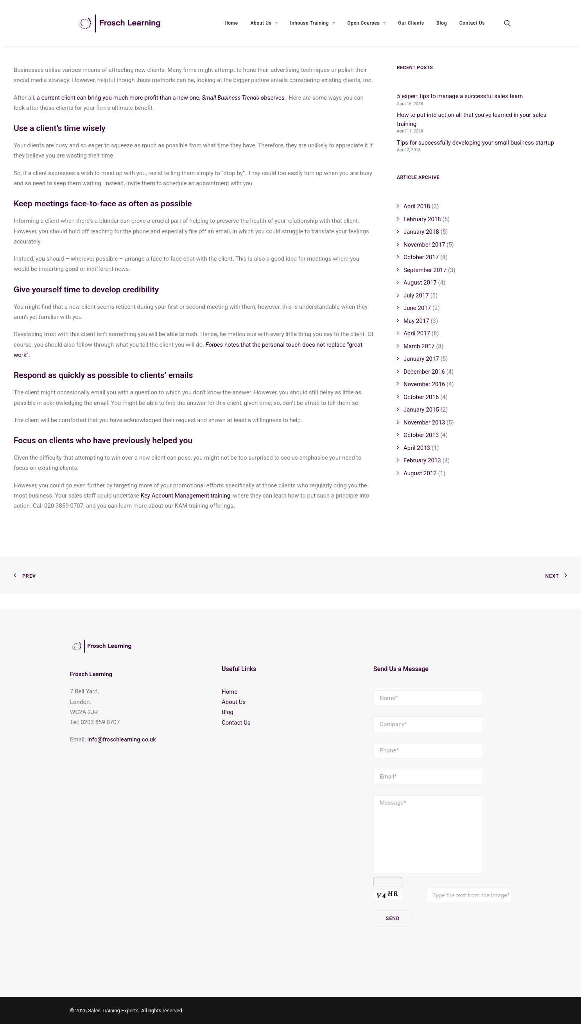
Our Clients (411, 26)
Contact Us (472, 26)
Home (231, 26)
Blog (441, 26)
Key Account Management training (185, 511)
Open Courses (366, 26)
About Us (264, 26)
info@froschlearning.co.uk (122, 739)
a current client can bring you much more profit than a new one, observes (161, 113)
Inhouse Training (312, 26)
